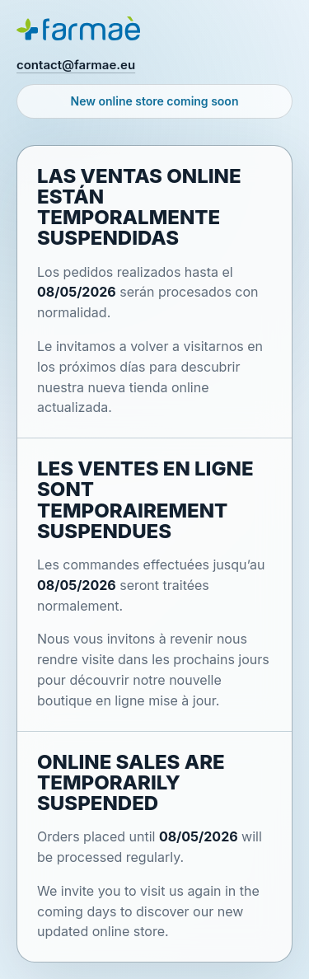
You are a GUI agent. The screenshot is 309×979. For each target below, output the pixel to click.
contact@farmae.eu (75, 65)
